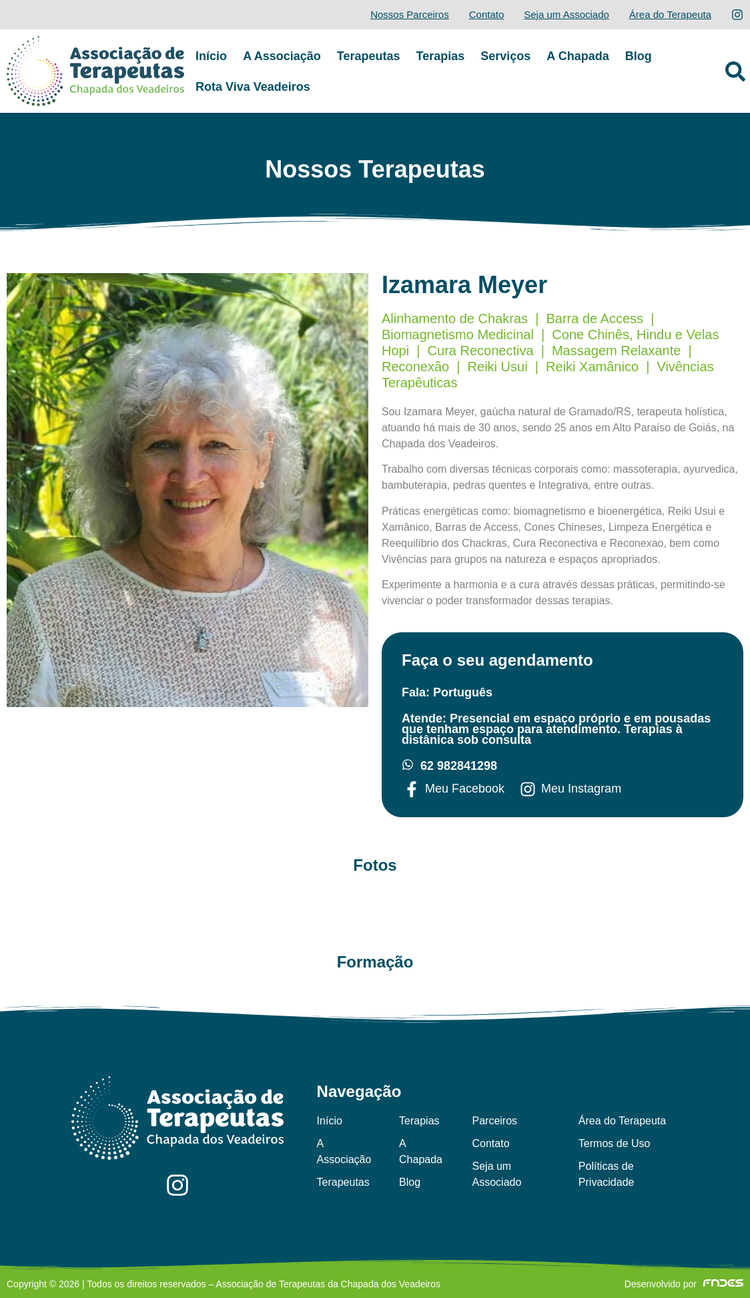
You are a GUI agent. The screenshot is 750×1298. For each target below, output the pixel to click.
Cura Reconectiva (481, 350)
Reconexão (415, 366)
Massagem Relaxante (616, 350)
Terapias (440, 56)
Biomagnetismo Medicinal (458, 334)
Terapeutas (368, 56)
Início (211, 56)
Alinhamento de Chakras (455, 318)
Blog (638, 56)
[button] (735, 71)
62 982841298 (458, 766)
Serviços (505, 56)
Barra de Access (594, 318)
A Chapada (577, 56)
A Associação (282, 56)
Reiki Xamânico (592, 366)
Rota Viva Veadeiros (253, 86)
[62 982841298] (408, 765)
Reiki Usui (498, 366)
